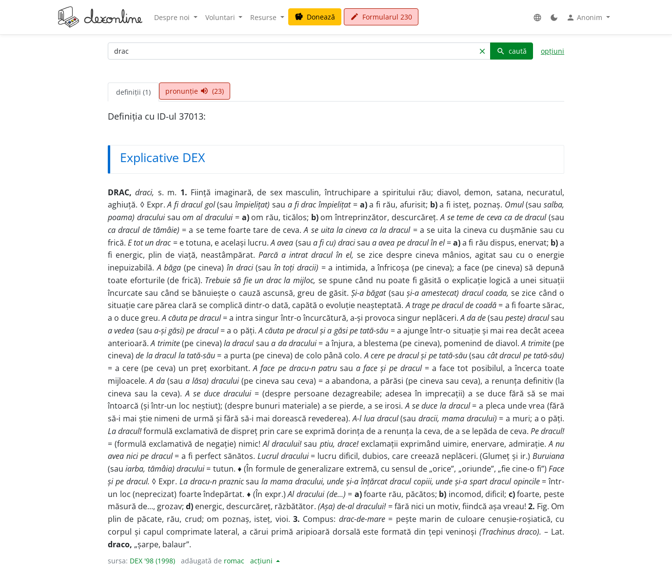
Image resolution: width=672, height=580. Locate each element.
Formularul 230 (381, 16)
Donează (315, 16)
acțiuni (262, 560)
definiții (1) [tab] (133, 92)
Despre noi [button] (173, 17)
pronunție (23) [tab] (194, 91)
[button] (537, 17)
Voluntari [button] (221, 17)
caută (511, 51)
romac (234, 560)
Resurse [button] (264, 17)
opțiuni (552, 51)
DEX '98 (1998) (152, 560)
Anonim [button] (585, 17)
